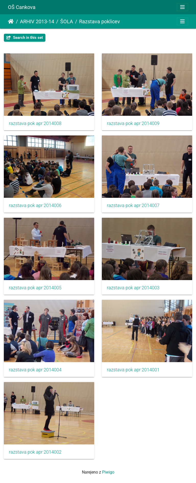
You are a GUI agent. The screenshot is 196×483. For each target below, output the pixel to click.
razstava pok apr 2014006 (35, 205)
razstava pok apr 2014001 (133, 369)
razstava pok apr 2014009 (133, 123)
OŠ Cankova (21, 7)
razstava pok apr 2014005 (35, 287)
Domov (11, 21)
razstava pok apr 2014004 (35, 369)
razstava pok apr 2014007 (133, 205)
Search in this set (24, 37)
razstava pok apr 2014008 (35, 123)
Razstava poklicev (99, 21)
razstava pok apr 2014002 (35, 452)
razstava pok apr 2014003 (133, 287)
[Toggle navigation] (182, 7)
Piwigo (108, 472)
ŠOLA (66, 21)
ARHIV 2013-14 (37, 21)
